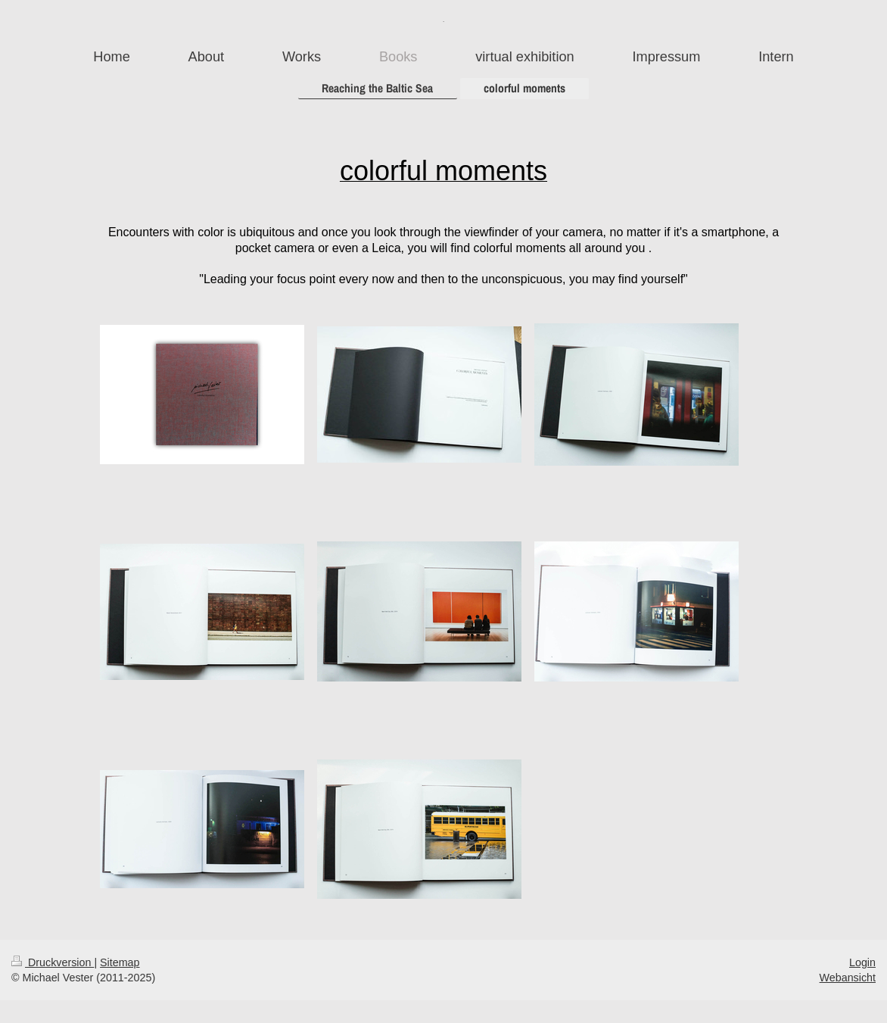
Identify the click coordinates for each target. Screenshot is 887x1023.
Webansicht (848, 978)
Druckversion (52, 962)
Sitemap (119, 962)
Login (862, 962)
